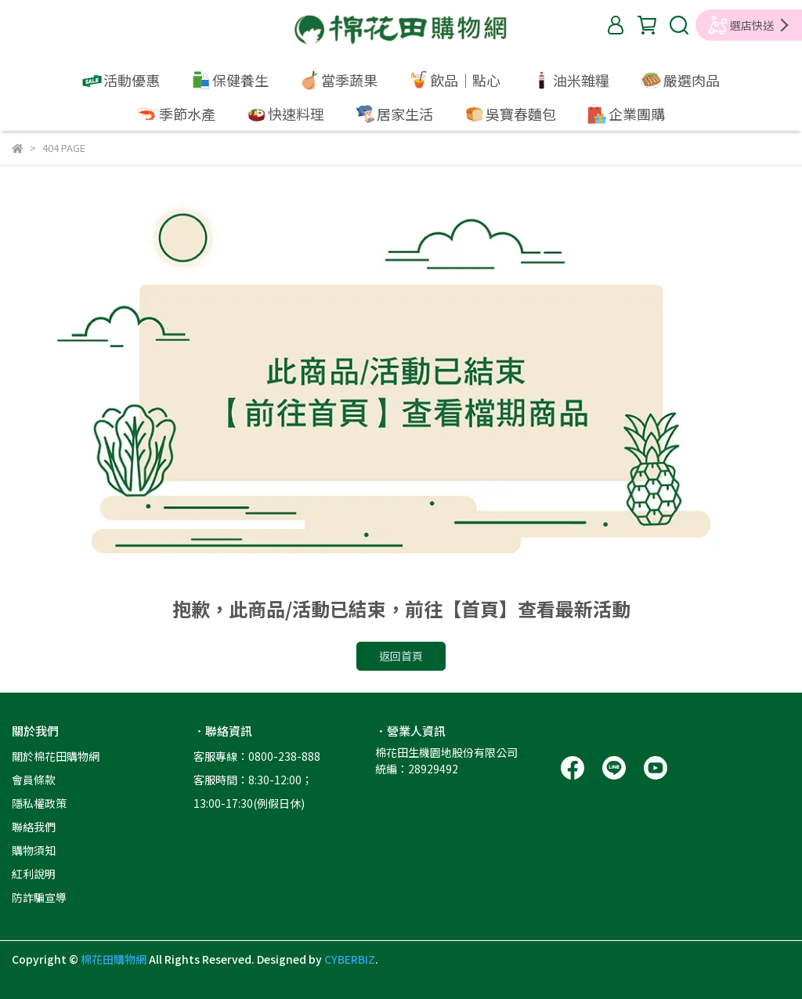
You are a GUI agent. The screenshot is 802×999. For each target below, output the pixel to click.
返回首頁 (401, 656)
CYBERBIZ (349, 959)
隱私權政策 (39, 803)
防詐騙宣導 (39, 897)
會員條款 (34, 779)
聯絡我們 (34, 826)
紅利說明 (34, 873)
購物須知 (34, 850)
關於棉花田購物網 (55, 756)
